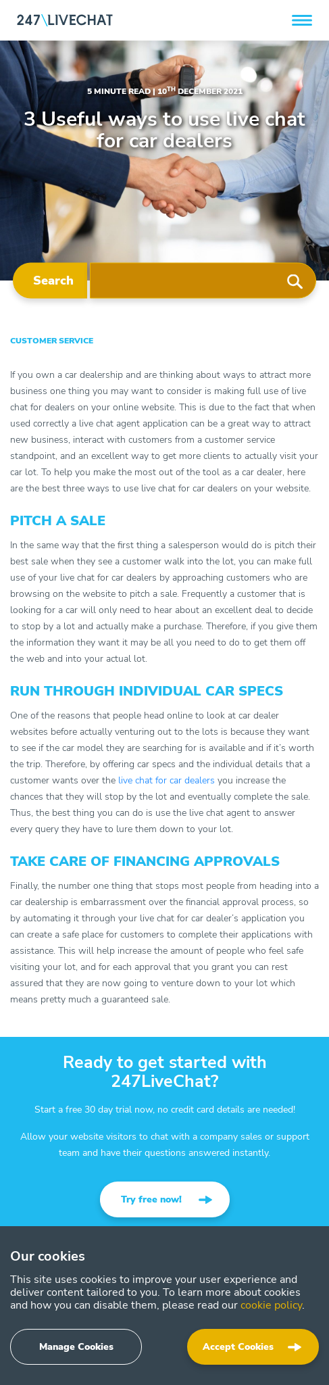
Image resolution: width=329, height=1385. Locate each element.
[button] (302, 20)
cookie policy (271, 1305)
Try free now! (151, 1199)
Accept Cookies (238, 1346)
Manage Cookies (76, 1346)
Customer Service (51, 340)
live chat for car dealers (166, 780)
